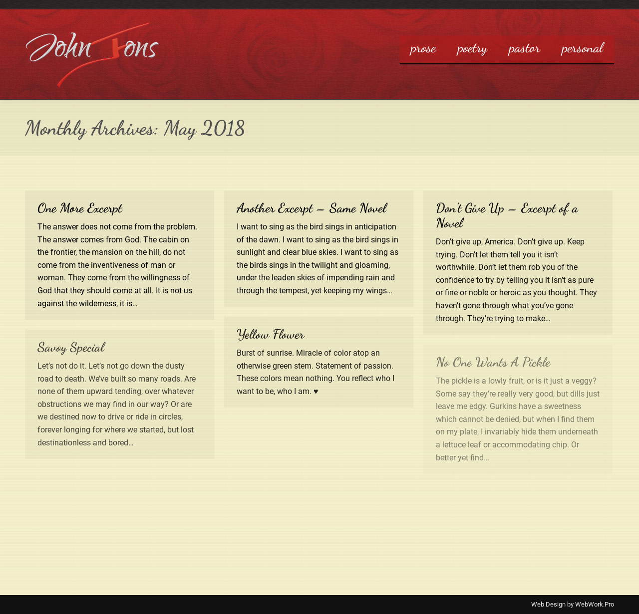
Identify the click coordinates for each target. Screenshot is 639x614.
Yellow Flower (270, 334)
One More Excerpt (79, 207)
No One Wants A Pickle (493, 362)
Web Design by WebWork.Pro (572, 604)
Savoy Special (70, 347)
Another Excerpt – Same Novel (311, 207)
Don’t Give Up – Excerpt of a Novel (507, 215)
